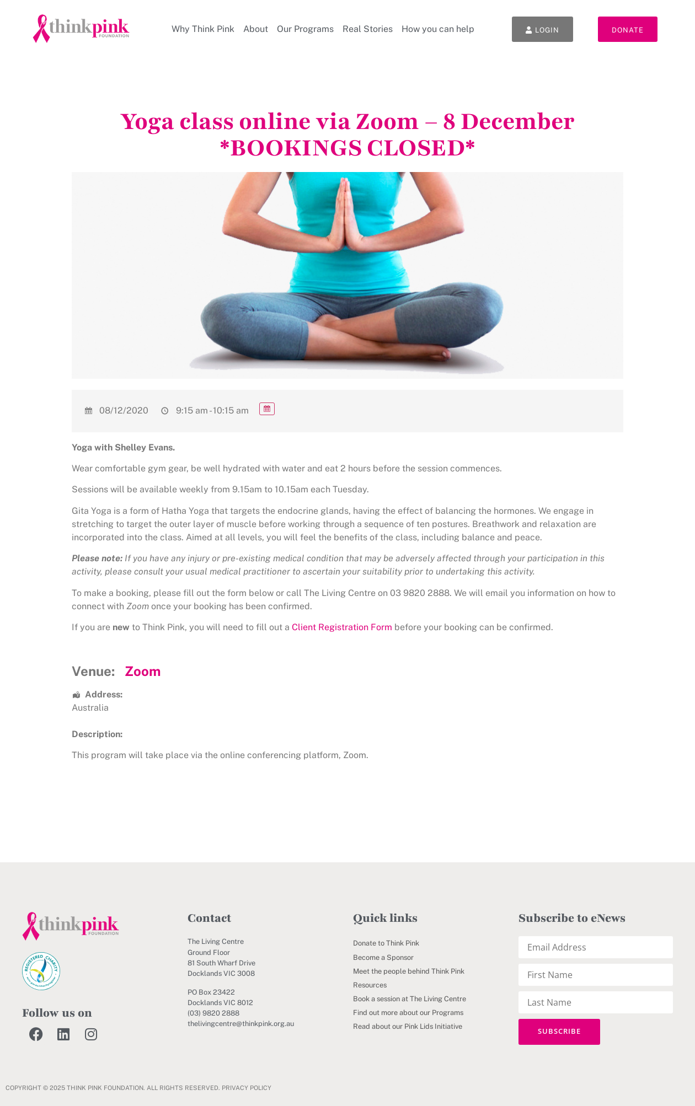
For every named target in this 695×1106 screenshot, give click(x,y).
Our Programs (305, 29)
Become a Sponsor (383, 957)
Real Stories (368, 29)
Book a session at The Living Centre (409, 999)
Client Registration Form (342, 627)
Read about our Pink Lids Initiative (407, 1026)
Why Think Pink (203, 29)
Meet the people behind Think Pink (408, 971)
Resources (370, 985)
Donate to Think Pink (386, 943)
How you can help (438, 29)
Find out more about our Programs (408, 1012)
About (255, 29)
